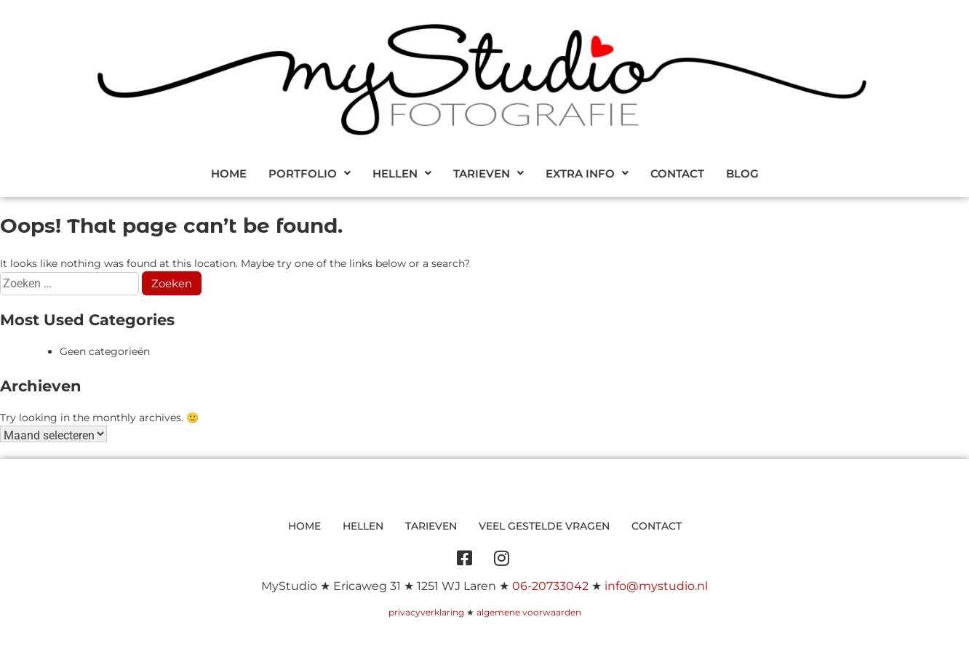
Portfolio (309, 173)
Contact (677, 173)
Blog (742, 173)
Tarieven (488, 173)
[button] (310, 173)
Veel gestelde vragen (544, 526)
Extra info (587, 173)
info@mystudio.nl (656, 586)
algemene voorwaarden (528, 612)
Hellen (401, 173)
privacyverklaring (426, 612)
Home (229, 173)
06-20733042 (550, 586)
